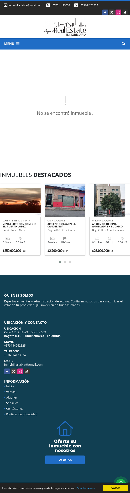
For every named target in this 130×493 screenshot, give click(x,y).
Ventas (11, 392)
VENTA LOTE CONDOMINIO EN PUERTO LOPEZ (19, 225)
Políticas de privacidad (21, 414)
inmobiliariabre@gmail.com (23, 364)
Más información (85, 488)
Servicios (12, 403)
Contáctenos (14, 409)
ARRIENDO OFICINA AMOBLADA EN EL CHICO (107, 225)
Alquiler (11, 397)
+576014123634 (60, 5)
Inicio (10, 386)
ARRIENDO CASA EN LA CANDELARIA (61, 225)
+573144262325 (88, 5)
